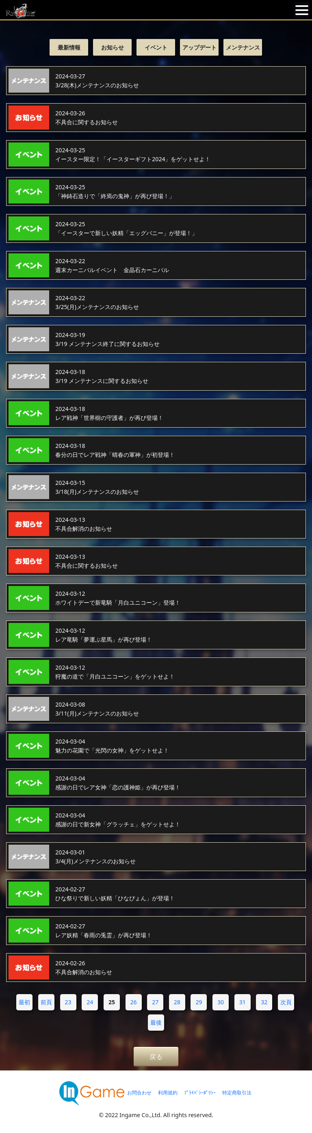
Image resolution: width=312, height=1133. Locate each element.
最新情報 (69, 47)
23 (68, 1002)
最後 (156, 1022)
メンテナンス (243, 47)
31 (242, 1002)
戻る (156, 1056)
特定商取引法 (236, 1092)
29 (198, 1002)
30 (220, 1002)
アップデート (199, 47)
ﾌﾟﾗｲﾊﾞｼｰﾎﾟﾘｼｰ (200, 1092)
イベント (156, 47)
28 (177, 1002)
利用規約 (168, 1092)
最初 (24, 1002)
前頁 (46, 1002)
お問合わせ (139, 1092)
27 (155, 1002)
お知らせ (112, 47)
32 (264, 1002)
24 (90, 1002)
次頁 (286, 1002)
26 (133, 1002)
